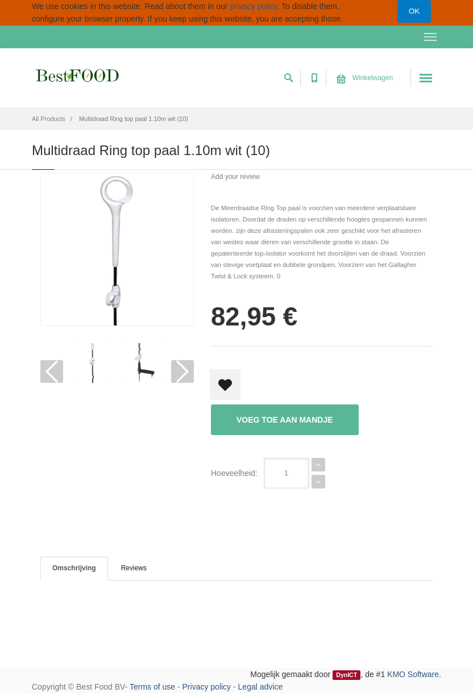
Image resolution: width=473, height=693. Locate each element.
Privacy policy (206, 686)
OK (414, 11)
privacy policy (253, 6)
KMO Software (413, 674)
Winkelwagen (365, 78)
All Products (48, 118)
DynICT (346, 674)
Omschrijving (74, 568)
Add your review (235, 177)
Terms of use (152, 686)
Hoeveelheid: (234, 473)
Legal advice (260, 686)
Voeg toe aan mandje (284, 419)
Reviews (134, 568)
